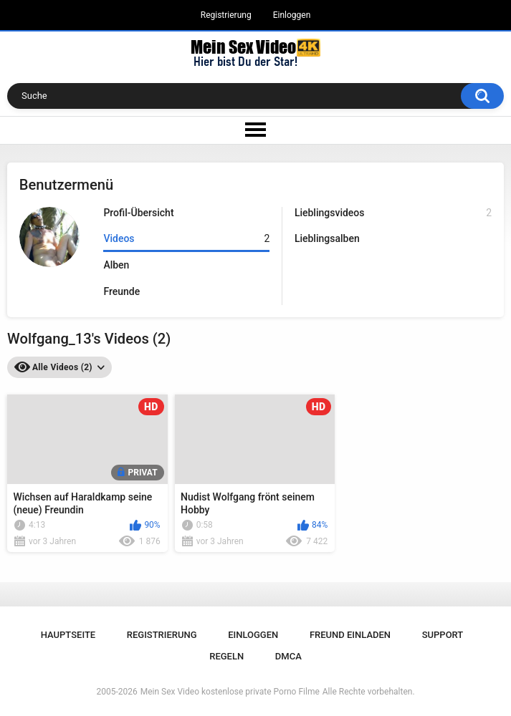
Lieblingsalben (327, 238)
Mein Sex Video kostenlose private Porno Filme (230, 692)
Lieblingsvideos (393, 213)
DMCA (288, 656)
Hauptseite (68, 634)
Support (443, 634)
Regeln (226, 656)
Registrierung (226, 15)
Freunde (121, 291)
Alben (116, 265)
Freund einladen (350, 634)
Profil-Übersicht (138, 212)
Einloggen (292, 15)
